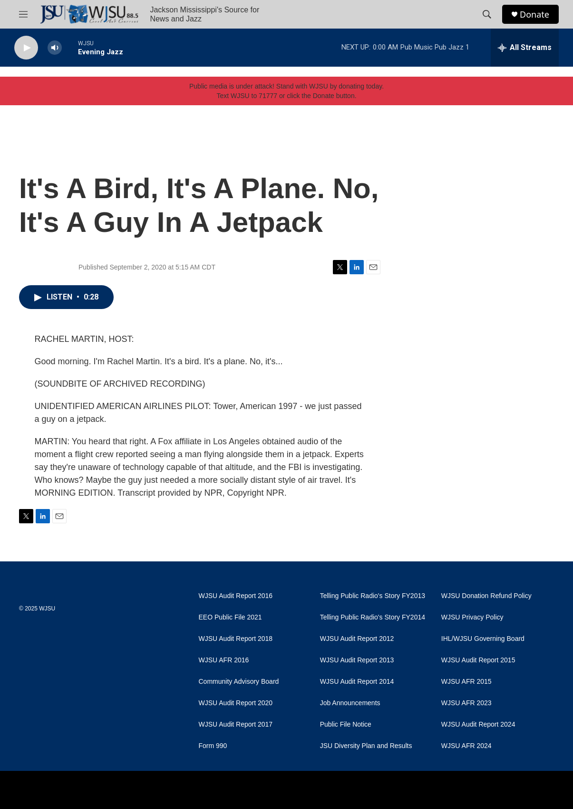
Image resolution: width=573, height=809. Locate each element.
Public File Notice (345, 724)
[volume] (55, 48)
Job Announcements (350, 703)
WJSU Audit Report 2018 (236, 638)
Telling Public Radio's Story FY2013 (372, 595)
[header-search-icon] (487, 14)
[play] (26, 47)
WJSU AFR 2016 (224, 660)
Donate (534, 15)
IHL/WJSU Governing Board (482, 638)
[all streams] (525, 48)
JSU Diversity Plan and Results (366, 745)
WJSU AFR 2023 (466, 703)
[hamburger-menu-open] (23, 14)
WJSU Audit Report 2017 (236, 724)
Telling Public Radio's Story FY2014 (372, 617)
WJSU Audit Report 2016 (236, 595)
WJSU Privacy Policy (472, 617)
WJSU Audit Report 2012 (357, 638)
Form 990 (213, 745)
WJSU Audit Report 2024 (478, 724)
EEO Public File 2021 (230, 617)
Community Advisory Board (239, 681)
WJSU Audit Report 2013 (357, 660)
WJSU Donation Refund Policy (486, 595)
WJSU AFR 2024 (466, 745)
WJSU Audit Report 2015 (478, 660)
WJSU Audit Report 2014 (357, 681)
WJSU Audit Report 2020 (236, 703)
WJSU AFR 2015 (466, 681)
